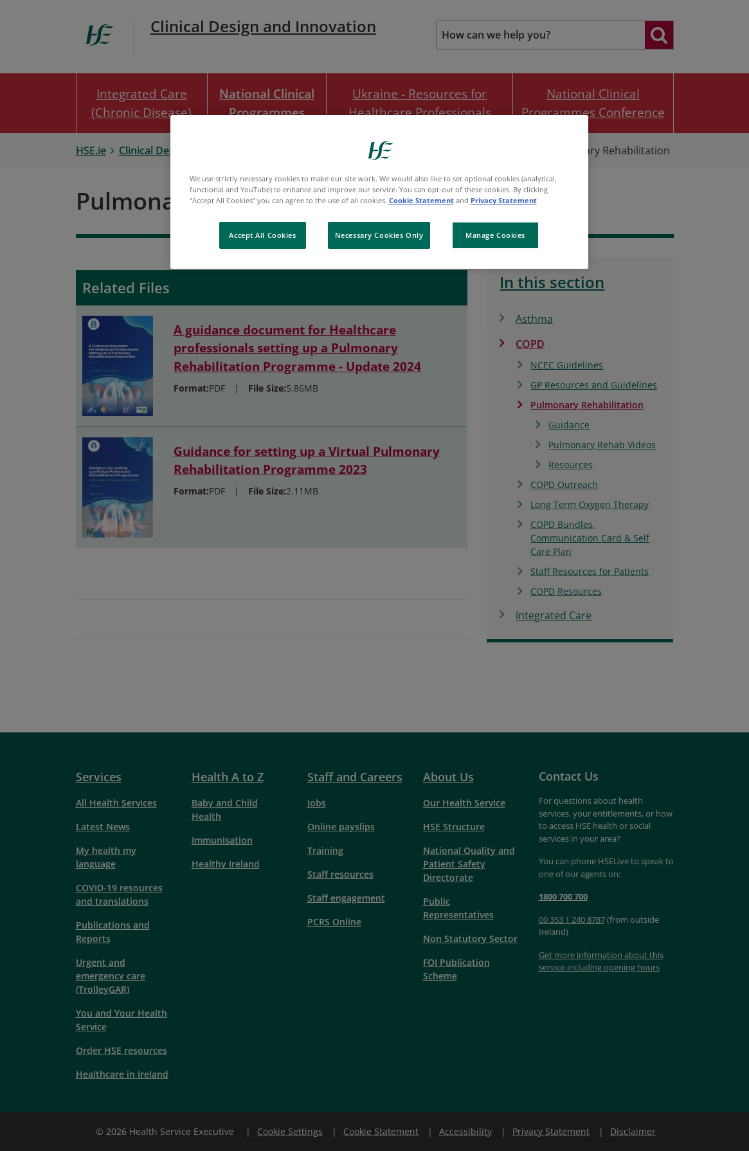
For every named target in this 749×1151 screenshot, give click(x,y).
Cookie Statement (421, 200)
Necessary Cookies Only (379, 235)
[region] (379, 192)
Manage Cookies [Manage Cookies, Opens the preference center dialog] (495, 235)
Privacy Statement (504, 200)
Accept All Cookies (262, 235)
